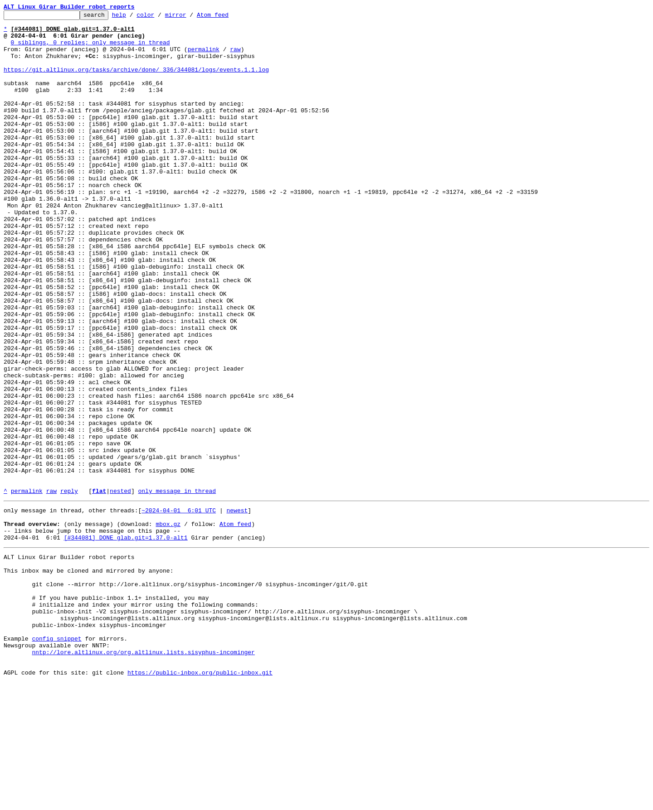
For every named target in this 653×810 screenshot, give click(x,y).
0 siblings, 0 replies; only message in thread (90, 49)
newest (237, 608)
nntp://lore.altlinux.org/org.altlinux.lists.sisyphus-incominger (143, 775)
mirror (189, 17)
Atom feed (227, 17)
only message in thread (177, 587)
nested (120, 587)
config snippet (56, 759)
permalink (203, 57)
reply (69, 587)
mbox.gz (168, 624)
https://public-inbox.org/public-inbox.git (200, 800)
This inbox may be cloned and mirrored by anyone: (88, 678)
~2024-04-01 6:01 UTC (178, 608)
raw (235, 57)
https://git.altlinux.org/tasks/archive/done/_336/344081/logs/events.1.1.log (136, 81)
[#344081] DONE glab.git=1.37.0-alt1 (126, 640)
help (133, 17)
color (159, 17)
